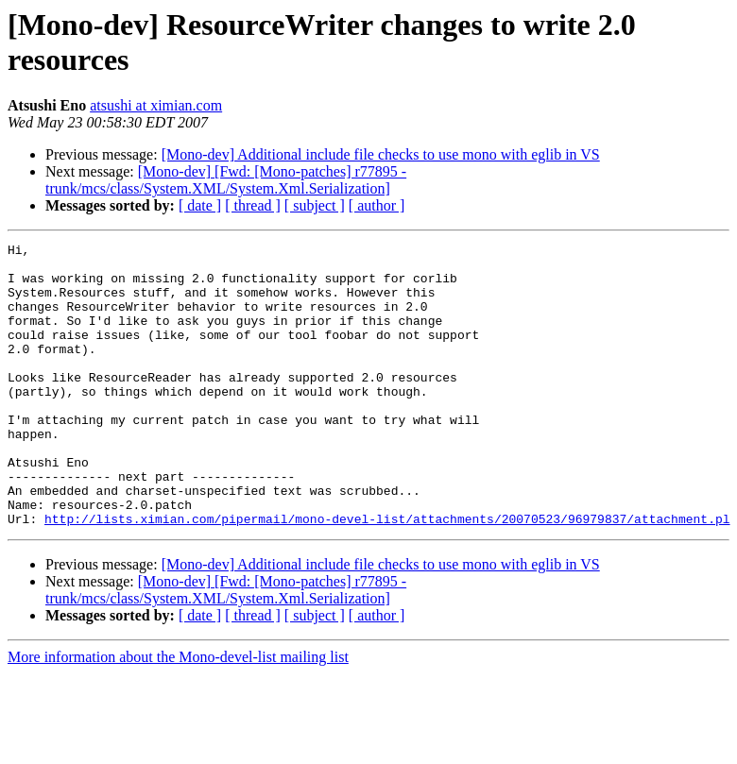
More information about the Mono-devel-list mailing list (178, 713)
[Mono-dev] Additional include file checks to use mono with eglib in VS (381, 154)
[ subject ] (314, 205)
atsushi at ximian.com (156, 105)
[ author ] (377, 205)
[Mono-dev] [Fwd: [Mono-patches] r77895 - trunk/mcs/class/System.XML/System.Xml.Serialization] (225, 179)
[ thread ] (253, 205)
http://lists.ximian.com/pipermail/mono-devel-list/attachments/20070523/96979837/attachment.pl (386, 575)
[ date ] (200, 205)
